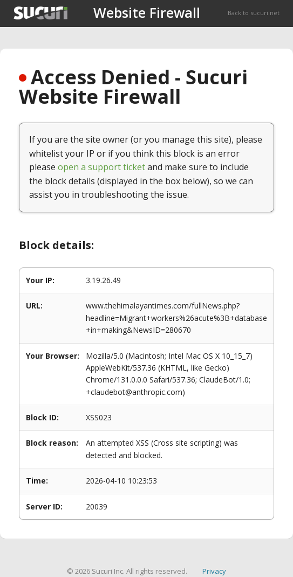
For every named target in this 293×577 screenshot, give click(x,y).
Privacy (214, 571)
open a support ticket (101, 167)
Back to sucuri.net (254, 13)
